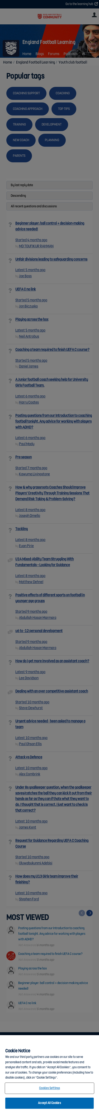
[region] (49, 1074)
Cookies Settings (49, 1088)
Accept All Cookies (49, 1103)
